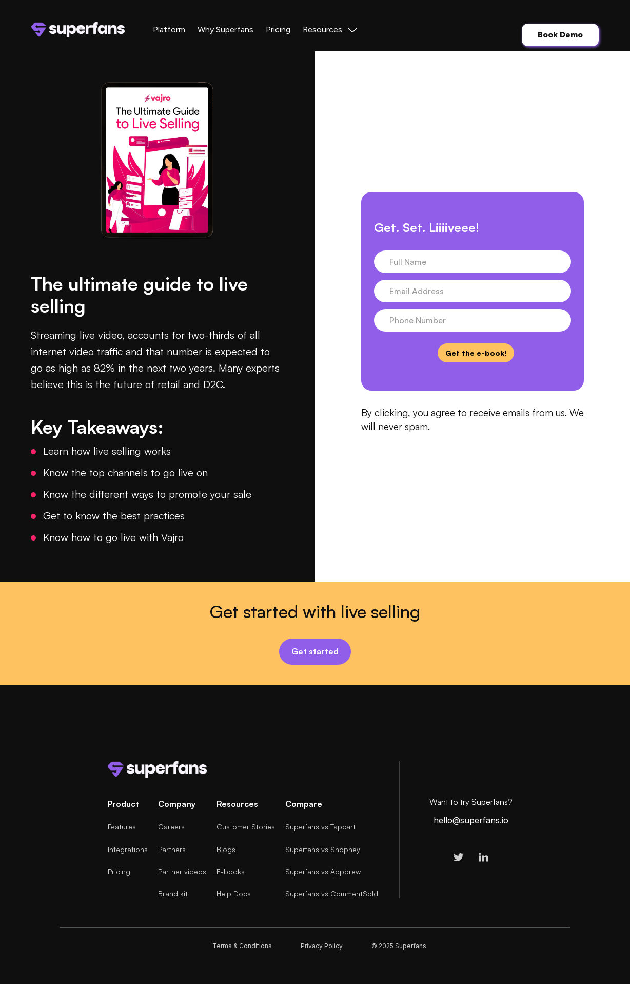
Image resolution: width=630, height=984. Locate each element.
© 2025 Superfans (398, 946)
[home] (78, 29)
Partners (172, 849)
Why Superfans (225, 29)
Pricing (278, 29)
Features (122, 826)
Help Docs (233, 893)
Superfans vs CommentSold (331, 893)
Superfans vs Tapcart (320, 826)
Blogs (225, 849)
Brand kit (173, 893)
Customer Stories (245, 826)
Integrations (128, 849)
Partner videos (182, 871)
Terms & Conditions (242, 946)
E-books (230, 871)
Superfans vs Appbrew (323, 871)
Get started (315, 651)
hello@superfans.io (471, 820)
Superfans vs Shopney (322, 849)
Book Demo (560, 35)
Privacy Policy (322, 946)
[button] (331, 29)
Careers (171, 826)
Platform (169, 29)
